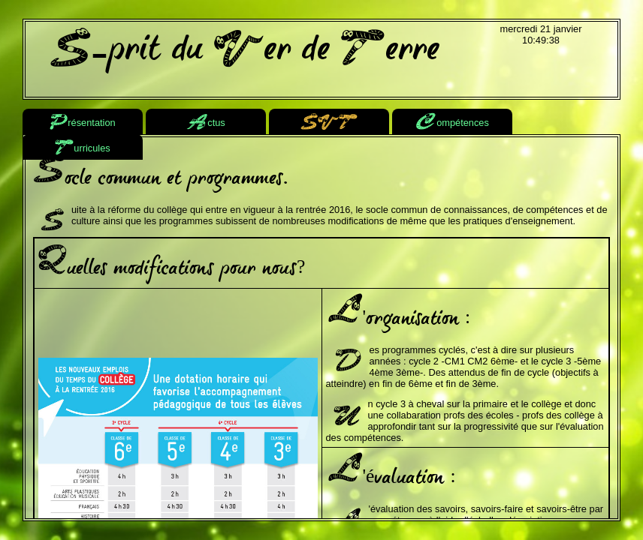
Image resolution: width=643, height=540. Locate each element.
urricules (82, 149)
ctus (205, 123)
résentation (82, 123)
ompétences (452, 123)
